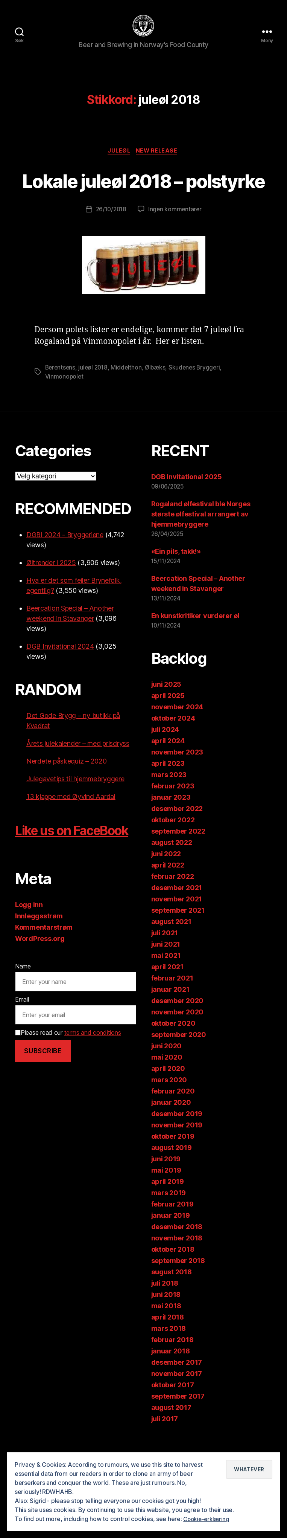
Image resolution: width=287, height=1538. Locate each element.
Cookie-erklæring (207, 1519)
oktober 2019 (172, 1176)
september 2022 (178, 871)
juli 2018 (165, 1323)
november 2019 (177, 1165)
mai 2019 (166, 1210)
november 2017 (176, 1413)
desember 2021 (176, 928)
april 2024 (168, 781)
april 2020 (168, 1108)
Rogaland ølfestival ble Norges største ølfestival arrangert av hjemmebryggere (201, 554)
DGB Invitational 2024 (60, 686)
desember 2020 (177, 1041)
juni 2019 (166, 1199)
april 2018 (167, 1357)
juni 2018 (166, 1334)
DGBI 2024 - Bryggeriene (64, 575)
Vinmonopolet (64, 416)
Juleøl (118, 162)
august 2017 (171, 1447)
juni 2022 (166, 894)
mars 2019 (168, 1233)
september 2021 (178, 950)
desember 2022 (177, 848)
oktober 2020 (173, 1063)
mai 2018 (166, 1346)
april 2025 (168, 735)
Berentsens (61, 407)
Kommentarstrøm (44, 986)
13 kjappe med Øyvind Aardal (70, 836)
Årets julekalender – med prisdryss (77, 783)
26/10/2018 (110, 249)
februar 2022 (172, 916)
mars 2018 (168, 1368)
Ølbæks (159, 407)
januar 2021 (170, 1029)
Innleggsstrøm (39, 975)
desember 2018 (177, 1267)
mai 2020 (166, 1097)
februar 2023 (172, 826)
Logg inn (29, 963)
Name (23, 1025)
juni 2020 (166, 1086)
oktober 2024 (173, 758)
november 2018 (177, 1278)
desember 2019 (177, 1154)
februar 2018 (172, 1380)
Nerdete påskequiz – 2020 (66, 801)
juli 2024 (165, 769)
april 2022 (167, 905)
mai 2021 (166, 995)
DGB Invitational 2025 (186, 517)
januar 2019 (170, 1255)
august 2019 (171, 1187)
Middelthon (129, 407)
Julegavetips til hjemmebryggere (75, 819)
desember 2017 (176, 1402)
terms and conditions (92, 1091)
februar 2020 (173, 1131)
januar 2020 (171, 1142)
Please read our (68, 1091)
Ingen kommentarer (176, 249)
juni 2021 (166, 984)
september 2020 (178, 1074)
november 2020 (177, 1052)
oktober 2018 (172, 1289)
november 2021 (176, 939)
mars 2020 (169, 1120)
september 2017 (178, 1436)
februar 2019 (172, 1244)
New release (159, 162)
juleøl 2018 (95, 407)
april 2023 (168, 803)
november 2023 (177, 792)
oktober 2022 (173, 860)
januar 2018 (170, 1391)
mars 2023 (169, 815)
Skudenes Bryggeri (199, 407)
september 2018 (178, 1300)
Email (22, 1058)
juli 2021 (164, 973)
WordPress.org (40, 997)
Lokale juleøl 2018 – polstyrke (143, 205)
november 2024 (177, 747)
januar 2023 (171, 837)
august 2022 (171, 882)
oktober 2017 (172, 1425)
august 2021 (171, 961)
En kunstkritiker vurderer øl (195, 656)
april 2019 (167, 1221)
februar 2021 (172, 1018)
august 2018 (171, 1312)
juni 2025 (166, 724)
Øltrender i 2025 (51, 602)
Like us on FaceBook (49, 879)
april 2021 (167, 1007)
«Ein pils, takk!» (176, 591)
